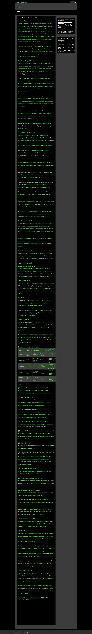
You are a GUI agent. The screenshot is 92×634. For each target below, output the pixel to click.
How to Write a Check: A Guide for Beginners (66, 42)
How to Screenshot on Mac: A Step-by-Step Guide (66, 51)
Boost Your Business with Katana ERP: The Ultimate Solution (65, 32)
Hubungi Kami (24, 2)
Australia (18, 7)
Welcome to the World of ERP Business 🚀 (65, 22)
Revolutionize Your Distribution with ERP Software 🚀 (65, 29)
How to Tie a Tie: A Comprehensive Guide (66, 45)
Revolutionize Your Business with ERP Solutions (66, 19)
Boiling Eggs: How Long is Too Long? (65, 48)
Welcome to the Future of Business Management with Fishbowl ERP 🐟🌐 (66, 26)
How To (18, 11)
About (17, 2)
